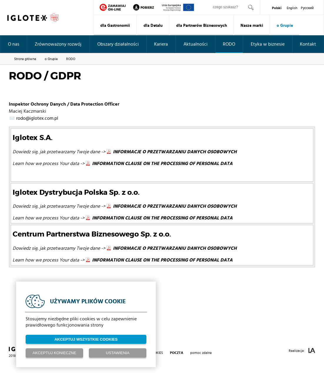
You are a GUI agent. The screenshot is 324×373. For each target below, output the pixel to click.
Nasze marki (252, 26)
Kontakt (308, 44)
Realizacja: (302, 351)
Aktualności (195, 44)
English (292, 8)
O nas (13, 44)
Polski (276, 8)
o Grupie (285, 26)
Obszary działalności (118, 44)
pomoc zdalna (201, 352)
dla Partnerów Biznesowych (201, 26)
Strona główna (25, 59)
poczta (176, 352)
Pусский (307, 8)
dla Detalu (153, 26)
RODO (229, 44)
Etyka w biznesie (268, 44)
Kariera (161, 44)
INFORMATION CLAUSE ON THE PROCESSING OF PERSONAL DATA (162, 163)
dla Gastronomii (115, 26)
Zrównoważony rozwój (58, 44)
